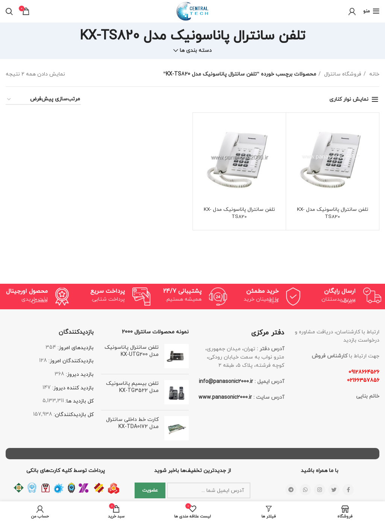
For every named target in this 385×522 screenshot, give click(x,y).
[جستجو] (9, 11)
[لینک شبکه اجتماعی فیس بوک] (348, 489)
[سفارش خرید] (43, 99)
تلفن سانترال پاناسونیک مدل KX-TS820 (332, 213)
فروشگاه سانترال (342, 74)
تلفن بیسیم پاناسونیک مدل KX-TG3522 (132, 387)
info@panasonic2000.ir (226, 381)
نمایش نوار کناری (348, 99)
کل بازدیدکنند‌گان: (73, 414)
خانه (373, 74)
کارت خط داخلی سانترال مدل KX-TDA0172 (132, 423)
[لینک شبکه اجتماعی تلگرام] (291, 489)
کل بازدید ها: (79, 401)
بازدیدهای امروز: (75, 347)
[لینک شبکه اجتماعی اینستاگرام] (319, 489)
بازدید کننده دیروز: (72, 388)
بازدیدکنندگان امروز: (70, 361)
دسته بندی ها (196, 50)
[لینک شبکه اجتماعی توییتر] (334, 489)
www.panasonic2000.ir (225, 397)
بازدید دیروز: (79, 374)
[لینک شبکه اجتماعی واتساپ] (305, 489)
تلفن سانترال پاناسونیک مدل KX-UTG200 (132, 351)
